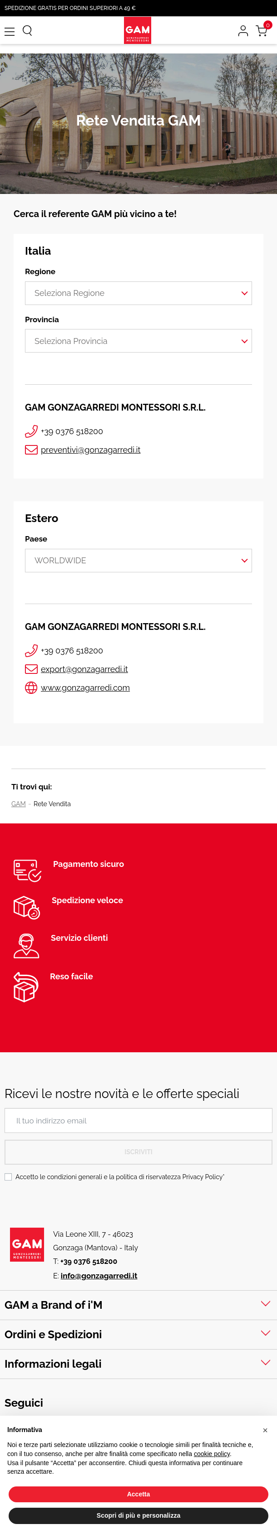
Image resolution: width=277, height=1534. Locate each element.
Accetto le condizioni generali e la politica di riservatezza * (120, 1177)
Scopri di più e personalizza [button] (138, 1515)
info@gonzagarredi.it (99, 1275)
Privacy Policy (202, 1177)
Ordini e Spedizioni (53, 1334)
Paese (36, 538)
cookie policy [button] (212, 1453)
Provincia (42, 319)
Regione (40, 271)
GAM (18, 804)
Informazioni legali (53, 1363)
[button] (265, 1430)
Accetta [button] (138, 1494)
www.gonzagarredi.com (85, 687)
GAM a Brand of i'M (54, 1304)
